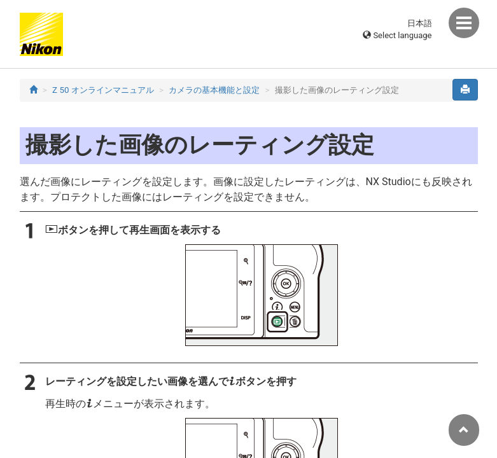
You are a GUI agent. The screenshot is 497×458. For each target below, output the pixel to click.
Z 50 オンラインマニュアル (103, 90)
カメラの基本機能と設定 (214, 90)
